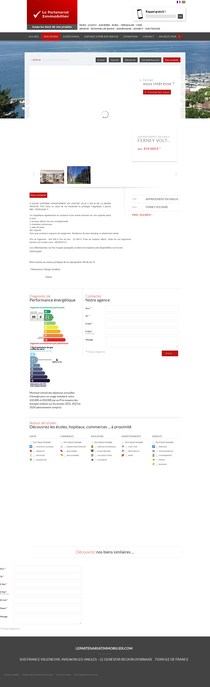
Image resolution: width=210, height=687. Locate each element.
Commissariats (165, 455)
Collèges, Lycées (104, 455)
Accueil (35, 36)
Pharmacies (41, 460)
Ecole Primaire (104, 451)
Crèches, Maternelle (106, 447)
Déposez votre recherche (101, 36)
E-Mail (89, 324)
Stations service (166, 451)
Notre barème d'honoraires (86, 675)
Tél (87, 316)
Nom (88, 308)
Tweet (48, 277)
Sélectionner (130, 60)
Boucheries (72, 451)
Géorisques (36, 251)
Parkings (163, 447)
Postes (162, 460)
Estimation (130, 36)
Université (102, 460)
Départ (3, 608)
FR (178, 2)
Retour (37, 60)
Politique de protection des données (37, 675)
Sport (130, 455)
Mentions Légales (11, 675)
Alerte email (71, 36)
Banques (163, 464)
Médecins (40, 451)
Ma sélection (169, 36)
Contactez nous (158, 92)
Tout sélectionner (42, 442)
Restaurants (133, 451)
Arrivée (4, 600)
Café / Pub (132, 447)
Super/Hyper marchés (76, 447)
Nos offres (51, 36)
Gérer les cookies (63, 675)
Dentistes (40, 455)
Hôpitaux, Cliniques (44, 447)
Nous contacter (171, 60)
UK (183, 2)
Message (89, 340)
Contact (148, 36)
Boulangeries (73, 455)
